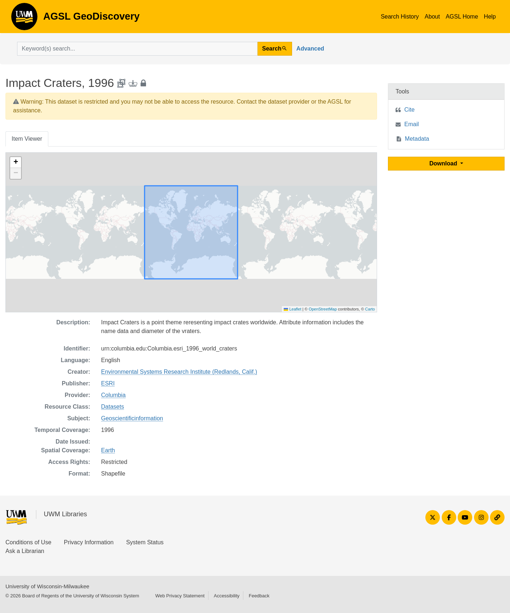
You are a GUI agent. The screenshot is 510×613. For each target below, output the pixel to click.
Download (444, 163)
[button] (15, 162)
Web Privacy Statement (180, 595)
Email (411, 124)
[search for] (137, 49)
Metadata (417, 139)
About (432, 16)
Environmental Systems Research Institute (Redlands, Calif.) (179, 372)
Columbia (113, 395)
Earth (108, 450)
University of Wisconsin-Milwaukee (47, 586)
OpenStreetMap (323, 309)
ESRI (107, 383)
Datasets (112, 407)
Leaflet (292, 309)
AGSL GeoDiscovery (24, 19)
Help (490, 16)
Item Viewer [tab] (27, 139)
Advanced (310, 48)
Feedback (259, 595)
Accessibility (226, 595)
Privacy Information (89, 542)
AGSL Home (462, 16)
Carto (370, 309)
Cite (409, 110)
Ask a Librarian (24, 551)
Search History (400, 16)
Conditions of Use (28, 542)
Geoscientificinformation (132, 418)
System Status (144, 542)
